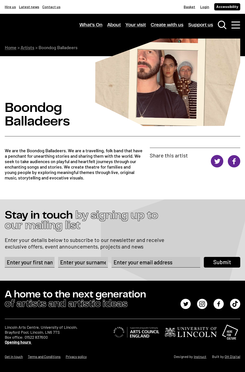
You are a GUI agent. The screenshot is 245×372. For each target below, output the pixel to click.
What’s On (90, 24)
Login (204, 7)
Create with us (167, 24)
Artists (27, 47)
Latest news (29, 7)
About (114, 24)
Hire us (10, 7)
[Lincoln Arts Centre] (36, 29)
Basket (189, 7)
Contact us (51, 7)
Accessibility (227, 6)
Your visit (136, 24)
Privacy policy (76, 356)
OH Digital (232, 356)
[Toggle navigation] (235, 24)
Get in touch (14, 356)
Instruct (200, 356)
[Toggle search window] (222, 24)
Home (11, 47)
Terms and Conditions (44, 356)
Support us (200, 24)
